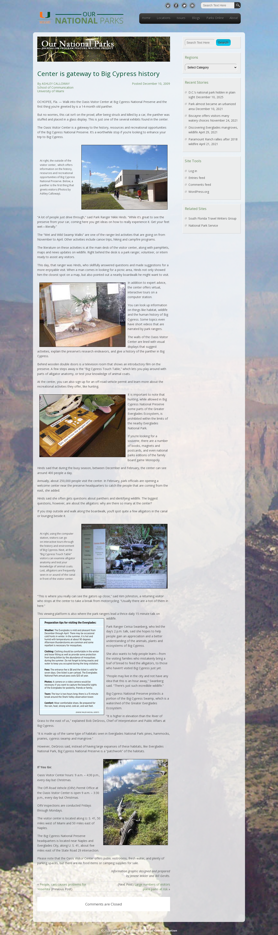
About (234, 18)
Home (146, 18)
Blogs (196, 18)
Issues (181, 18)
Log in (192, 171)
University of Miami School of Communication (144, 930)
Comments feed (199, 185)
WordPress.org (198, 192)
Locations (163, 18)
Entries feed (196, 178)
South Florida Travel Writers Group (212, 218)
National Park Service (203, 225)
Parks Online (215, 18)
